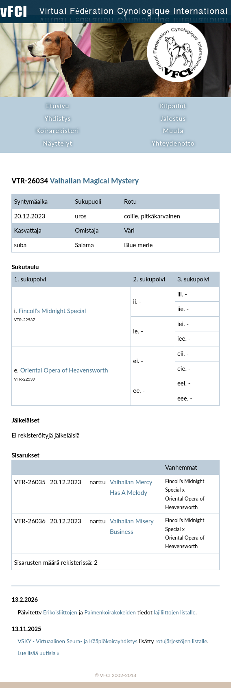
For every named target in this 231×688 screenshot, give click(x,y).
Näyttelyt (57, 143)
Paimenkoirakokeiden (110, 612)
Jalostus (173, 118)
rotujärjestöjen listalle (181, 641)
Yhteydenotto (173, 143)
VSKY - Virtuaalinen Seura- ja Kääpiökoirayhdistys (77, 641)
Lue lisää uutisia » (38, 653)
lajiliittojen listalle (175, 612)
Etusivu (58, 106)
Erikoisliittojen (60, 612)
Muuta (173, 130)
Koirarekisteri (57, 130)
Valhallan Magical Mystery (94, 180)
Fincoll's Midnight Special (52, 310)
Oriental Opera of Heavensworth (64, 370)
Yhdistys (58, 118)
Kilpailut (173, 106)
